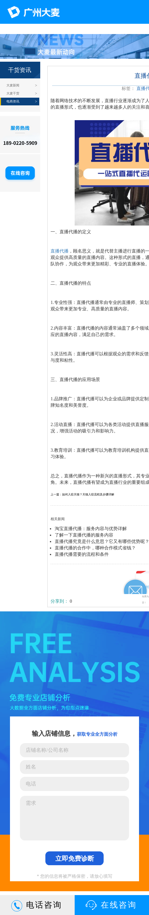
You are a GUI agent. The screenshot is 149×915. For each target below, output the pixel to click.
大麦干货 (12, 93)
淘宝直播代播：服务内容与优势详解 (91, 528)
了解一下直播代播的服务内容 (84, 535)
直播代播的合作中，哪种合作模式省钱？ (95, 548)
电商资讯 (12, 101)
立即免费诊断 (74, 858)
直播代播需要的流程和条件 (82, 554)
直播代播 (60, 251)
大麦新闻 (12, 85)
